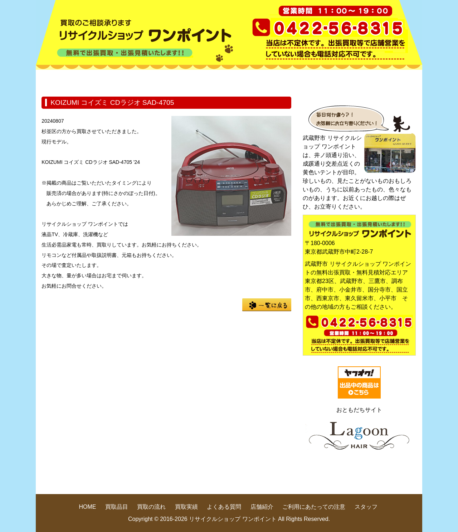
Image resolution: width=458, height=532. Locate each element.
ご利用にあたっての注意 (313, 507)
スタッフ (366, 507)
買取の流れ (197, 80)
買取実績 (261, 80)
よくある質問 (325, 80)
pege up (369, 480)
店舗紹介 (390, 80)
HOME (68, 80)
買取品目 (132, 80)
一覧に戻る (266, 304)
